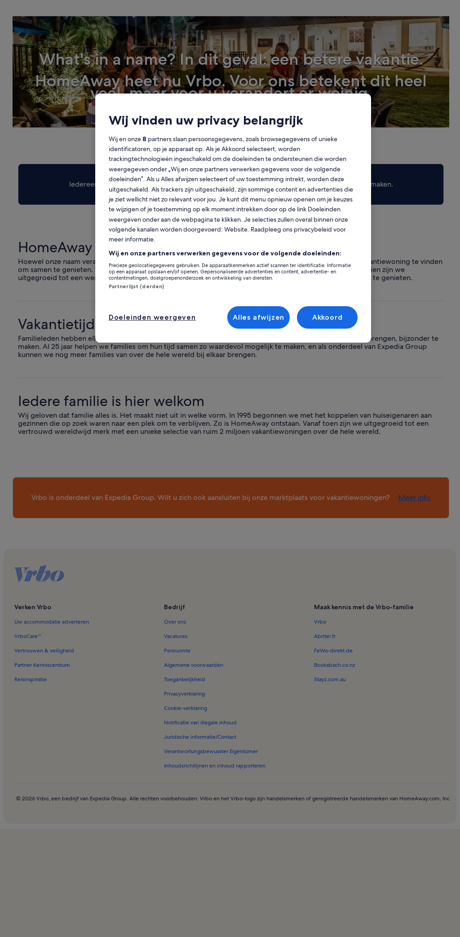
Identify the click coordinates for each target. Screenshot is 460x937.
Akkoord (327, 317)
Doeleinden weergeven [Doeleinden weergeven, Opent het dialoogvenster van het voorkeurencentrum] (152, 317)
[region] (233, 218)
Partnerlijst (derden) (136, 286)
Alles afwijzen (258, 317)
